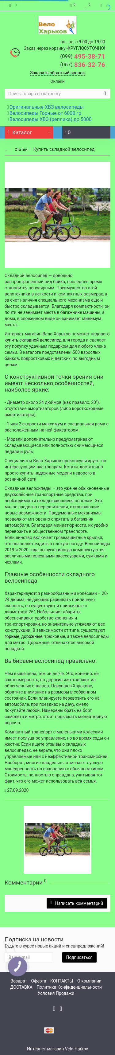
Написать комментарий (77, 903)
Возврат (18, 981)
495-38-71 (82, 56)
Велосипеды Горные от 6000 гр (44, 113)
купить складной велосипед (33, 340)
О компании (89, 981)
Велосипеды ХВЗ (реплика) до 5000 (49, 119)
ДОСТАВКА (21, 987)
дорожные (31, 636)
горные (12, 636)
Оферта (38, 981)
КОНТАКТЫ (61, 981)
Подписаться (79, 957)
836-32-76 (82, 64)
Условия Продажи (56, 993)
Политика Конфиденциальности (69, 987)
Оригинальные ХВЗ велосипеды (45, 107)
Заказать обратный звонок (57, 72)
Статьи (16, 149)
